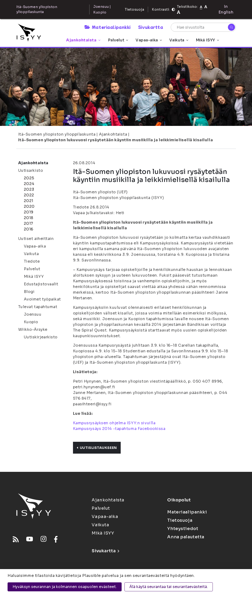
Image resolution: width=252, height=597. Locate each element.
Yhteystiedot (182, 528)
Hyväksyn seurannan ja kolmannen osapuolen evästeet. (65, 586)
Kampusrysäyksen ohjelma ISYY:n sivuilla (114, 422)
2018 (28, 217)
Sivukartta (150, 27)
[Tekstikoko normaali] (201, 6)
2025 (29, 178)
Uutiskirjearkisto (41, 337)
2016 (28, 229)
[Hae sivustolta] (203, 27)
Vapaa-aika (149, 40)
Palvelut (118, 40)
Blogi (29, 291)
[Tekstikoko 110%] (205, 6)
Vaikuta (178, 40)
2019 (29, 212)
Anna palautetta (185, 537)
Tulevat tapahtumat (37, 306)
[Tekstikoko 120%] (178, 12)
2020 (29, 206)
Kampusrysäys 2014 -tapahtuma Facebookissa (119, 428)
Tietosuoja (134, 9)
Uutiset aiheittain (36, 238)
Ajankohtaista (83, 40)
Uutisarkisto (30, 170)
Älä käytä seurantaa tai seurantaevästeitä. (168, 586)
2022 (29, 195)
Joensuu (33, 314)
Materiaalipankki (107, 27)
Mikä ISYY (207, 40)
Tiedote (32, 261)
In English (226, 9)
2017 (28, 223)
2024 (29, 183)
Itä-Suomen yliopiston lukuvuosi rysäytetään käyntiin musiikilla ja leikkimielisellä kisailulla (115, 139)
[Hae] (231, 27)
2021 (28, 200)
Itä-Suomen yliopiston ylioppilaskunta (57, 134)
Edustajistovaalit (41, 284)
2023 (29, 189)
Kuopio (31, 321)
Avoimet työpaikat (42, 299)
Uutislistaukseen (97, 448)
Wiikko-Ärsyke (32, 329)
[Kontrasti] (173, 9)
